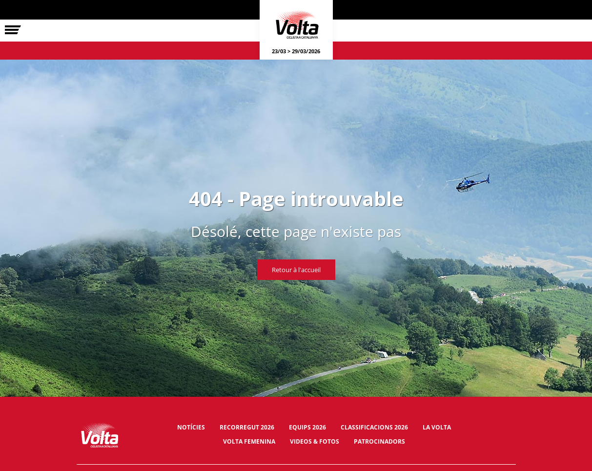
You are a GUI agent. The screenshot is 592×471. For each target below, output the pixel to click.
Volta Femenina (249, 441)
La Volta (437, 427)
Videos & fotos (314, 441)
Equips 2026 (307, 427)
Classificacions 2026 (374, 427)
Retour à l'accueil (296, 269)
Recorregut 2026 (247, 427)
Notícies (191, 427)
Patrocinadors (379, 441)
